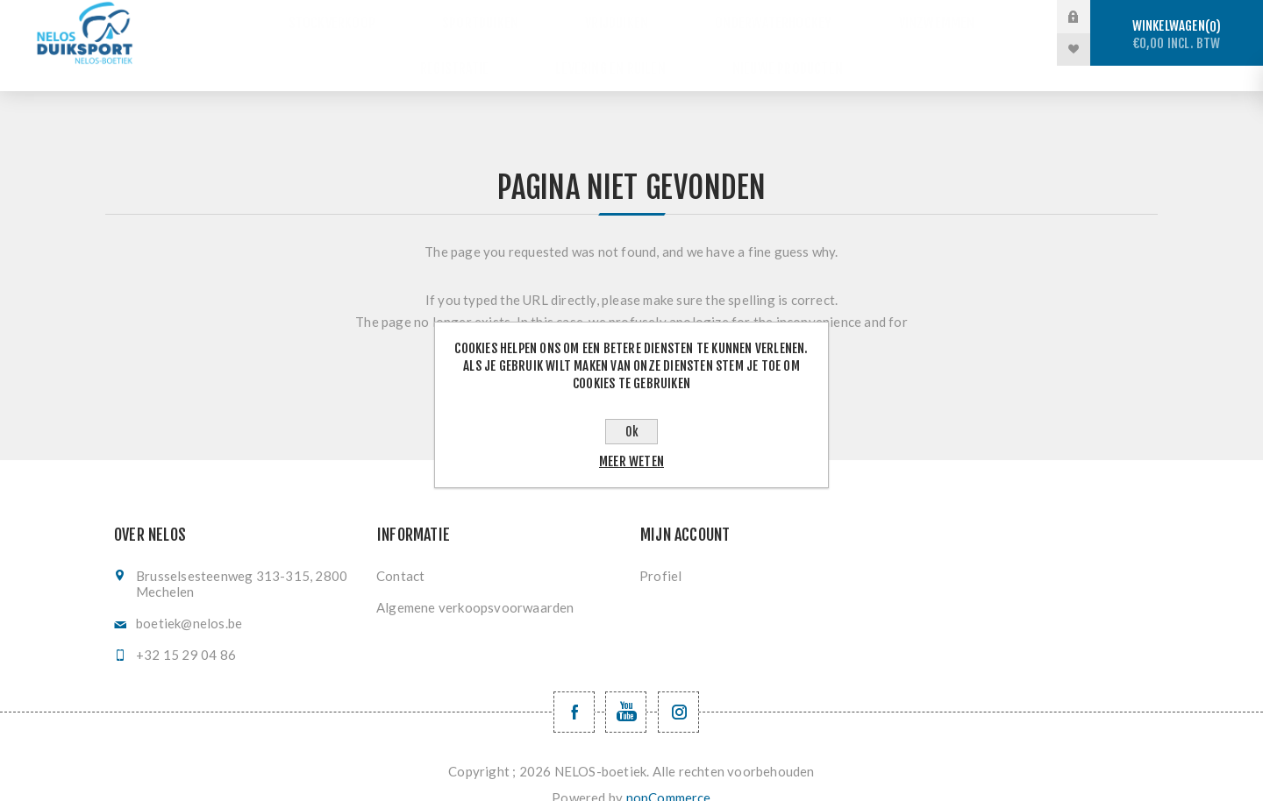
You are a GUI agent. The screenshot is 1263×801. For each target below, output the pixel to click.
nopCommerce (668, 772)
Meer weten (631, 461)
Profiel (660, 550)
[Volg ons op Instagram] (678, 686)
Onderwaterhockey (756, 17)
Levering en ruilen (611, 49)
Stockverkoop (368, 17)
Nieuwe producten (771, 49)
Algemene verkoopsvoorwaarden (475, 582)
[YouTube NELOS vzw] (625, 686)
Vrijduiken (617, 17)
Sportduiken (499, 17)
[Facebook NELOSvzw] (574, 686)
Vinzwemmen (901, 17)
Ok (632, 431)
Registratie (470, 49)
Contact (400, 550)
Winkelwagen (1177, 35)
